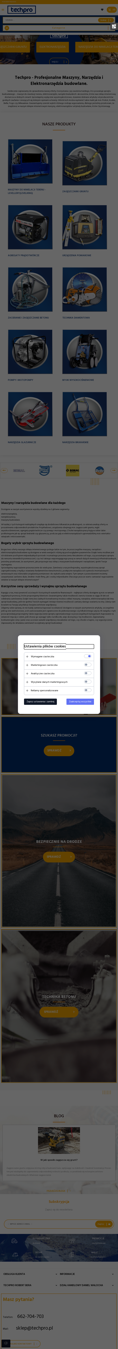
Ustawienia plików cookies (45, 646)
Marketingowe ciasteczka (44, 665)
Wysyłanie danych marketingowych (49, 682)
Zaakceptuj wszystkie (80, 702)
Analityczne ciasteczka (42, 673)
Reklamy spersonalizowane (44, 690)
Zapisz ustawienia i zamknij (40, 702)
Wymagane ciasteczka (42, 657)
